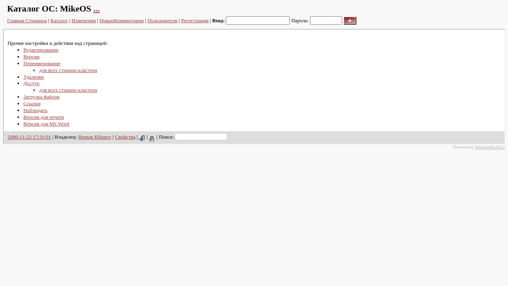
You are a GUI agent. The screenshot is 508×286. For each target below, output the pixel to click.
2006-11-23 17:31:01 (29, 137)
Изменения (83, 20)
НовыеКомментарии (121, 20)
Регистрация (195, 20)
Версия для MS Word (46, 124)
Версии (31, 57)
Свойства (125, 137)
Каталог (59, 20)
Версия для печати (43, 117)
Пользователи (163, 20)
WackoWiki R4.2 (490, 147)
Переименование (41, 63)
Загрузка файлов (41, 97)
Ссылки (31, 103)
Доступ (31, 83)
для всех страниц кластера (68, 70)
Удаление (33, 77)
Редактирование (40, 50)
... (96, 9)
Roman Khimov (94, 137)
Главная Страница (27, 20)
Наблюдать (35, 110)
